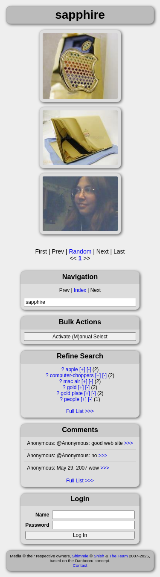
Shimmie (80, 556)
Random (80, 251)
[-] (89, 369)
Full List (75, 411)
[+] (82, 369)
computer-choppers (71, 375)
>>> (128, 443)
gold (71, 387)
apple (72, 369)
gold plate (72, 393)
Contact (80, 565)
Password (37, 525)
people (71, 399)
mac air (72, 381)
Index (80, 290)
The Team (118, 556)
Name (42, 515)
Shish (99, 556)
